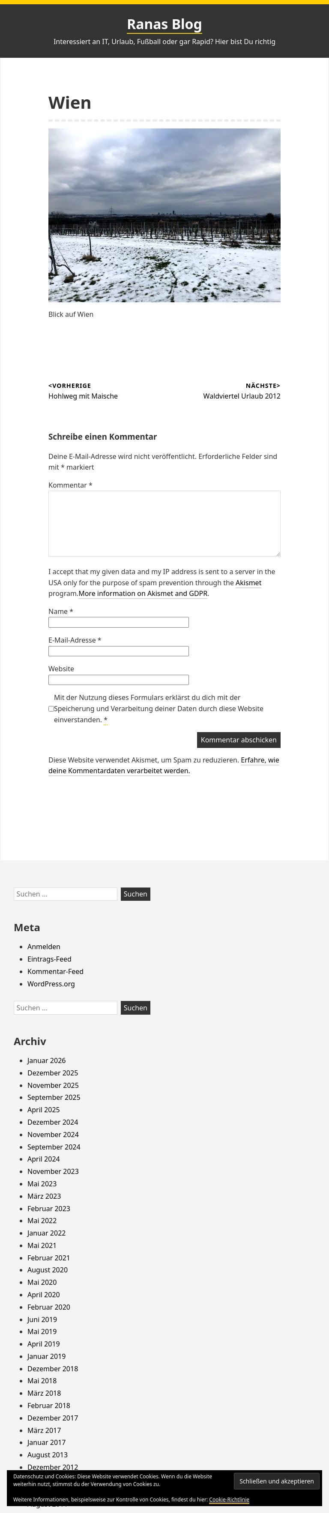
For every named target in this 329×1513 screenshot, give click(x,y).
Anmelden (43, 946)
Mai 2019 (42, 1331)
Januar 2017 (46, 1442)
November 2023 (53, 1171)
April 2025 (43, 1109)
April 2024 (43, 1159)
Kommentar (70, 485)
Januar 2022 (46, 1233)
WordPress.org (51, 984)
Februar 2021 (48, 1258)
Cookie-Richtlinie (229, 1499)
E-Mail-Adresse (75, 640)
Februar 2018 (48, 1405)
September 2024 (54, 1147)
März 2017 (44, 1430)
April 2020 (43, 1294)
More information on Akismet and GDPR (142, 593)
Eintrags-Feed (49, 959)
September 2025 (54, 1097)
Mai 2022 (42, 1220)
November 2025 (53, 1085)
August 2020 (47, 1270)
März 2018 (44, 1393)
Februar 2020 (48, 1307)
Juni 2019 (42, 1319)
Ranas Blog (164, 24)
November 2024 (53, 1134)
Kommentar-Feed (55, 971)
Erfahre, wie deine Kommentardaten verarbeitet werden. (163, 765)
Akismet (248, 582)
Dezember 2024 (52, 1122)
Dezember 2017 (52, 1418)
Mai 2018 (42, 1380)
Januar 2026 (46, 1060)
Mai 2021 (42, 1245)
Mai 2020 (42, 1282)
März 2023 (44, 1196)
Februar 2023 (48, 1208)
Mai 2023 (42, 1183)
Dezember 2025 (52, 1073)
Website (61, 668)
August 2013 (47, 1454)
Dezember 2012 (52, 1467)
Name (60, 611)
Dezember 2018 (52, 1368)
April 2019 (43, 1344)
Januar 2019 (46, 1356)
